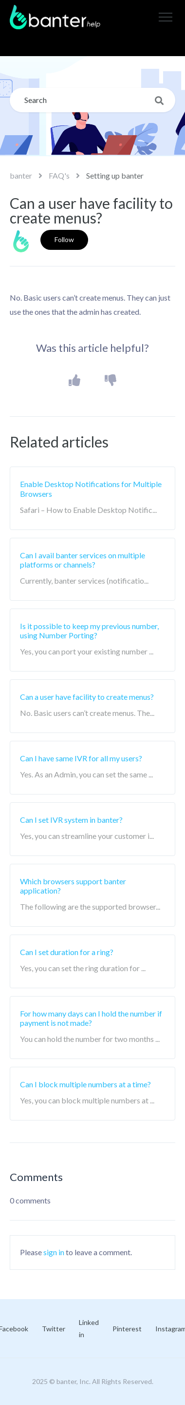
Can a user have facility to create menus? (87, 696)
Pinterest (127, 1328)
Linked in (89, 1328)
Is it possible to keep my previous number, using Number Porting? (89, 630)
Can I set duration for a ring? (66, 952)
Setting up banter (115, 175)
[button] (165, 17)
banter (21, 175)
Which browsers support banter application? (73, 885)
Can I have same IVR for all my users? (81, 758)
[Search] (92, 100)
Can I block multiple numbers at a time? (85, 1084)
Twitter (53, 1328)
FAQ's (59, 175)
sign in (53, 1252)
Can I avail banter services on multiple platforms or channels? (82, 559)
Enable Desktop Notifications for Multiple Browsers (91, 488)
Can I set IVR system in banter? (71, 819)
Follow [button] (64, 239)
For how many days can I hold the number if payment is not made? (91, 1018)
